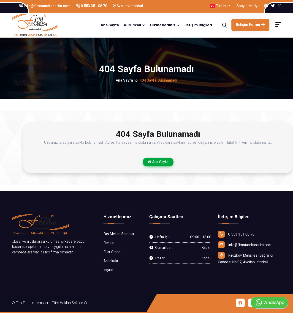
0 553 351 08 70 (91, 6)
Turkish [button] (219, 6)
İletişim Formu (250, 24)
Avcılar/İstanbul (128, 6)
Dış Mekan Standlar (118, 234)
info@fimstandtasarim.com (45, 6)
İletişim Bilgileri (198, 25)
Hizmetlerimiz (163, 25)
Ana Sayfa (110, 25)
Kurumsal (132, 25)
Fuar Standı (112, 252)
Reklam (109, 243)
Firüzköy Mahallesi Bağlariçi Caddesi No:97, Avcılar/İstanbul (245, 258)
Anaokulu (110, 261)
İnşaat (108, 270)
